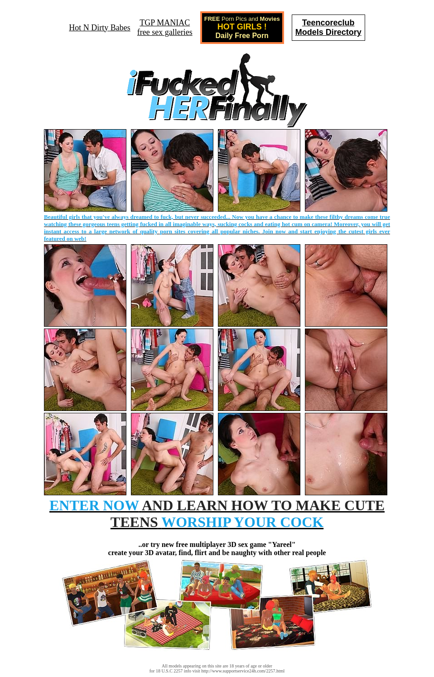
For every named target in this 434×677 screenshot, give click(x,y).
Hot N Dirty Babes (99, 27)
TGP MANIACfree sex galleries (165, 27)
